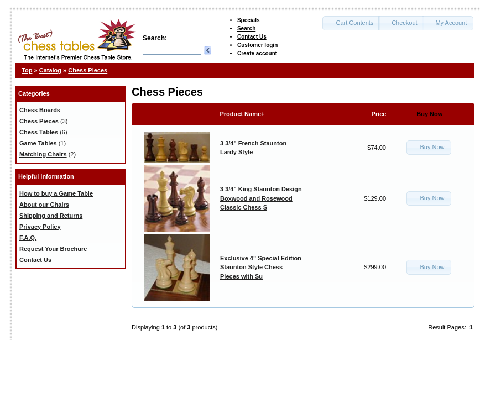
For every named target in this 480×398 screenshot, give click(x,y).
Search (246, 28)
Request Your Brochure (53, 248)
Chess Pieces (87, 70)
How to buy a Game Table (56, 193)
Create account (257, 53)
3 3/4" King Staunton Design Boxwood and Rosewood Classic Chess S (261, 198)
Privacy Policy (40, 226)
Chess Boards (39, 110)
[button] (351, 23)
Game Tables (38, 143)
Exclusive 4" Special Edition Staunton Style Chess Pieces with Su (260, 267)
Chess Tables (38, 132)
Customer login (257, 45)
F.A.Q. (27, 237)
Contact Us (252, 37)
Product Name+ (242, 114)
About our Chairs (44, 204)
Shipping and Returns (50, 215)
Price (379, 114)
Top (27, 70)
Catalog (50, 70)
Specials (248, 20)
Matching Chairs (43, 154)
